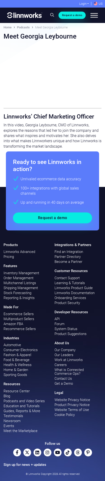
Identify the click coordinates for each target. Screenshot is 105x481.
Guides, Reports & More (22, 411)
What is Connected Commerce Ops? (69, 372)
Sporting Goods (15, 375)
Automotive (12, 345)
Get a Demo (64, 383)
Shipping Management (21, 288)
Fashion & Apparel (17, 355)
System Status (66, 329)
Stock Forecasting (17, 293)
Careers (61, 365)
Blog (7, 396)
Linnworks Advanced (19, 252)
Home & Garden (16, 370)
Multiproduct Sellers (19, 319)
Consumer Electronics (21, 350)
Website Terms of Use (72, 410)
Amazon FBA (13, 324)
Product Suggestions (71, 334)
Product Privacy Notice (72, 405)
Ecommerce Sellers (19, 314)
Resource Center (17, 391)
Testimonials (13, 416)
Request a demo (72, 15)
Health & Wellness (18, 365)
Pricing (9, 257)
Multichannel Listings (20, 283)
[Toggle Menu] (94, 15)
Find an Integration (69, 252)
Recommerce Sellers (20, 329)
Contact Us (63, 378)
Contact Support (67, 278)
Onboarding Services (70, 298)
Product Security (67, 303)
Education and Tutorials (22, 406)
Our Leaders (64, 355)
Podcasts (23, 27)
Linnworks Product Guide (74, 288)
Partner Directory (68, 257)
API (57, 319)
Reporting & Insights (19, 298)
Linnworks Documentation (75, 293)
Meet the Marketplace (21, 431)
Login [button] (83, 3)
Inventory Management (21, 273)
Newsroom (12, 421)
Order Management (19, 278)
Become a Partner (68, 262)
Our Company (65, 350)
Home (8, 27)
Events (9, 426)
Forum (59, 324)
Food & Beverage (16, 360)
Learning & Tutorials (70, 283)
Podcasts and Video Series (24, 401)
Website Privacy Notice (72, 400)
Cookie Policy (65, 415)
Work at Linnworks (69, 360)
